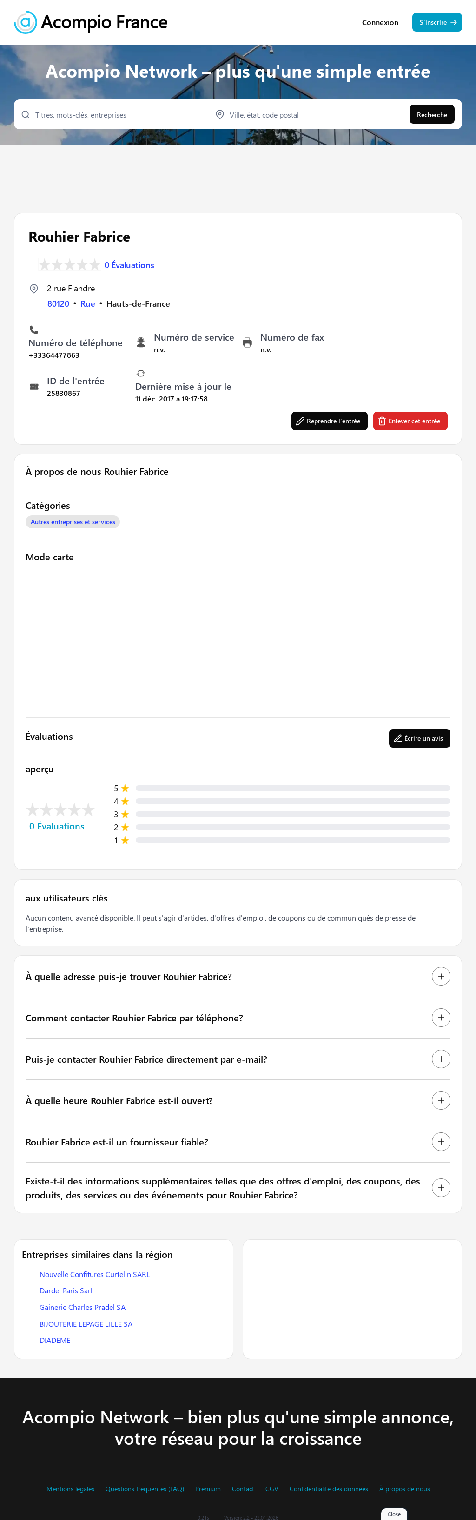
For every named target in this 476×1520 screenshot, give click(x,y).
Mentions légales (70, 1489)
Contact (243, 1489)
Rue (87, 302)
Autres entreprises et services (73, 520)
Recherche (432, 115)
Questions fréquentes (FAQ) (145, 1489)
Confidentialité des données (329, 1489)
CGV (271, 1489)
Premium (208, 1489)
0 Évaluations (129, 263)
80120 (58, 302)
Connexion (380, 23)
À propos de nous (404, 1489)
